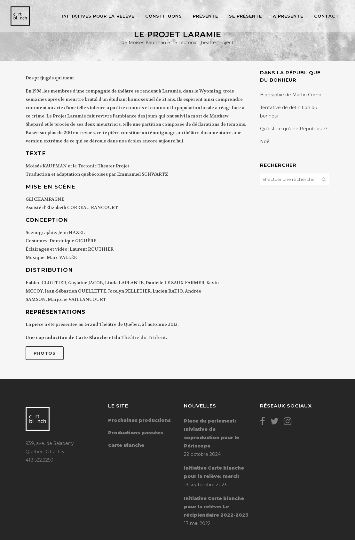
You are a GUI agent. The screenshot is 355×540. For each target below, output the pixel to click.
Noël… (266, 141)
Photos (45, 353)
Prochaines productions (139, 420)
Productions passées (135, 433)
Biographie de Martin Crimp (290, 95)
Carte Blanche (126, 445)
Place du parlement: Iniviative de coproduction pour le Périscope (211, 433)
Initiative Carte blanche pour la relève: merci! (214, 472)
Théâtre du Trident (143, 337)
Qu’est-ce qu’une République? (293, 129)
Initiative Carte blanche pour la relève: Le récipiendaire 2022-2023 (216, 507)
